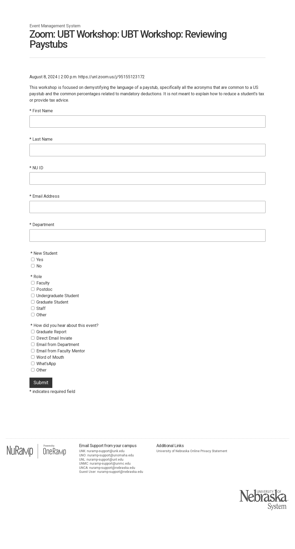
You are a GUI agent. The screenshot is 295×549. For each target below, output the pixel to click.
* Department (41, 224)
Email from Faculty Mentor (60, 350)
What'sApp (46, 363)
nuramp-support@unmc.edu (110, 463)
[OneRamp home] (54, 455)
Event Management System (54, 25)
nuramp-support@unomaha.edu (110, 455)
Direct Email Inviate (54, 338)
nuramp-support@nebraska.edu (112, 468)
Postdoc (44, 289)
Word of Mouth (50, 357)
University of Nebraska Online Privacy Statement (191, 451)
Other (41, 314)
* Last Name (41, 139)
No (39, 266)
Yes (39, 259)
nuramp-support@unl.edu (105, 459)
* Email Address (44, 196)
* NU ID (36, 167)
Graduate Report (51, 331)
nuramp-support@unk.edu (106, 451)
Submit (40, 382)
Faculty (43, 283)
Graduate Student (52, 302)
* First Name (41, 110)
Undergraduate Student (57, 295)
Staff (41, 308)
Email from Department (57, 344)
